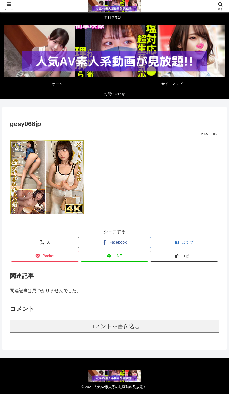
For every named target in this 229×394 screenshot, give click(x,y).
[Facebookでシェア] (115, 242)
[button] (184, 256)
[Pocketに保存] (45, 256)
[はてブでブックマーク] (184, 242)
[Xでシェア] (45, 242)
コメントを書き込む (114, 326)
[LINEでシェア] (115, 256)
